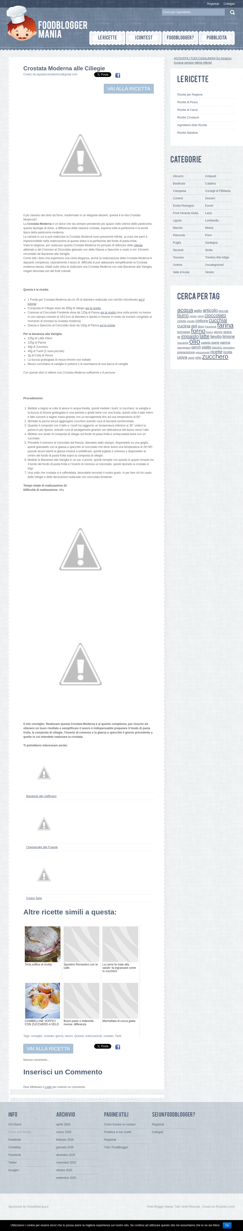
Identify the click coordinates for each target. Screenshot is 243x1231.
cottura (201, 320)
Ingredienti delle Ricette (192, 125)
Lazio (208, 213)
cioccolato (215, 315)
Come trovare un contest (119, 1124)
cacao (193, 316)
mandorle (182, 342)
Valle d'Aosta (181, 272)
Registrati (213, 3)
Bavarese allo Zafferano (41, 796)
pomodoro (228, 347)
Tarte (118, 1036)
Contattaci (14, 1147)
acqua (185, 310)
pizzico (217, 347)
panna (225, 342)
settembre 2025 (66, 1178)
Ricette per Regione (189, 94)
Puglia (177, 242)
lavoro (69, 1036)
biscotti (223, 311)
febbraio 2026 (65, 1139)
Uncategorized (214, 265)
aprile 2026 (63, 1124)
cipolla (191, 321)
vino (198, 357)
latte (205, 336)
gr (178, 337)
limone (229, 336)
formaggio (183, 332)
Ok (227, 1225)
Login (48, 1087)
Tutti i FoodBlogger (116, 1147)
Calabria (210, 183)
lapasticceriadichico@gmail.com (57, 74)
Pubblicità (14, 1139)
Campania (179, 191)
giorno (59, 1036)
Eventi (209, 205)
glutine (227, 332)
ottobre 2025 (64, 1170)
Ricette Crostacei (188, 117)
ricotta (227, 352)
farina (225, 325)
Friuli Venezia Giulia (185, 213)
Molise (209, 228)
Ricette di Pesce (187, 102)
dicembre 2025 (65, 1155)
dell (194, 326)
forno (198, 330)
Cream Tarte (34, 898)
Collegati (229, 3)
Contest (178, 198)
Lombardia (212, 220)
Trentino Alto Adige (217, 257)
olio (194, 341)
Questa (79, 1036)
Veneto (209, 272)
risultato (108, 1036)
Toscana (178, 257)
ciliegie (138, 245)
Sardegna (211, 242)
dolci (201, 326)
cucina (183, 325)
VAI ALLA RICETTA (128, 88)
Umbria (177, 265)
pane (215, 342)
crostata (49, 1036)
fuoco (209, 332)
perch (196, 347)
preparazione (186, 352)
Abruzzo (178, 176)
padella (206, 342)
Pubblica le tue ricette (118, 1132)
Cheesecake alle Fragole (42, 847)
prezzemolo (203, 352)
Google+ (13, 1170)
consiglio (36, 1036)
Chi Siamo (14, 1124)
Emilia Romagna (183, 205)
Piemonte (179, 235)
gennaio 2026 (65, 1147)
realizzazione (93, 1036)
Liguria (177, 220)
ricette (216, 351)
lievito (216, 336)
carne (200, 316)
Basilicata (179, 183)
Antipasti (210, 176)
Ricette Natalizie (187, 132)
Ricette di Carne (187, 110)
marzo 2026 (63, 1132)
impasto (190, 336)
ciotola (181, 321)
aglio (198, 310)
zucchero (215, 356)
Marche (177, 228)
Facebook (210, 326)
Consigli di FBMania (218, 191)
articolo (210, 310)
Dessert (210, 198)
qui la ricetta (93, 308)
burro (183, 315)
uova (182, 357)
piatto (206, 347)
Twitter (12, 1162)
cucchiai (218, 320)
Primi (208, 235)
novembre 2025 (66, 1162)
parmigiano (184, 347)
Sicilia (209, 250)
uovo (191, 357)
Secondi (178, 250)
